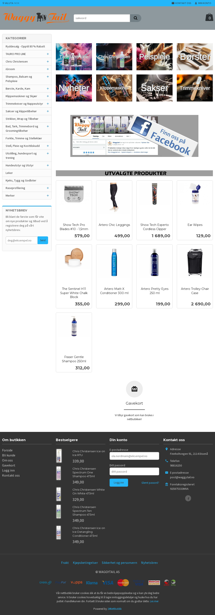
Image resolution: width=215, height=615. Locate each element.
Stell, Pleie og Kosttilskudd (23, 146)
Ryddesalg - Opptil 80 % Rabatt (25, 46)
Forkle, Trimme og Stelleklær (24, 138)
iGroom (10, 69)
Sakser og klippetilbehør (21, 111)
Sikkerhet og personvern (119, 562)
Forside (7, 450)
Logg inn (8, 470)
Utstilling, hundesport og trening (21, 155)
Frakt (65, 562)
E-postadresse (119, 450)
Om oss (7, 460)
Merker (10, 195)
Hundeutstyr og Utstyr (20, 165)
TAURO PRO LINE (16, 54)
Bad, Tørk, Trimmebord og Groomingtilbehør (22, 128)
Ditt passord (117, 465)
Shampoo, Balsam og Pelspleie (19, 79)
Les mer (154, 601)
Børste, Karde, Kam (18, 88)
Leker (9, 173)
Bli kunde (8, 455)
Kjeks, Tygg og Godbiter (21, 180)
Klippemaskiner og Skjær (21, 96)
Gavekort (8, 465)
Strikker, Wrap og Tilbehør (22, 119)
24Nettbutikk (115, 609)
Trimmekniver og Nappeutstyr (24, 104)
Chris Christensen (17, 61)
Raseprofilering (15, 188)
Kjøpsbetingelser (85, 562)
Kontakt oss (11, 475)
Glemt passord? (150, 483)
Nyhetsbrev (149, 562)
